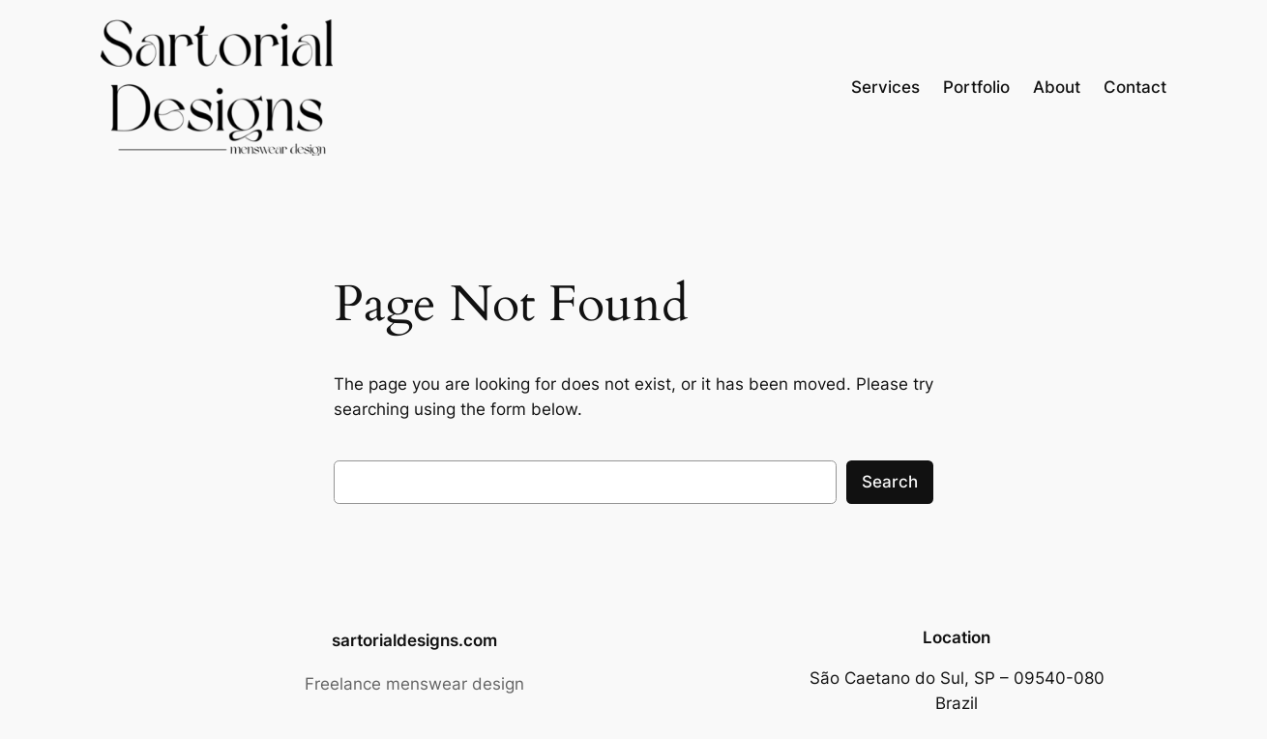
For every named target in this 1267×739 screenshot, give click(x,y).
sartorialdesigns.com (414, 640)
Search (890, 481)
